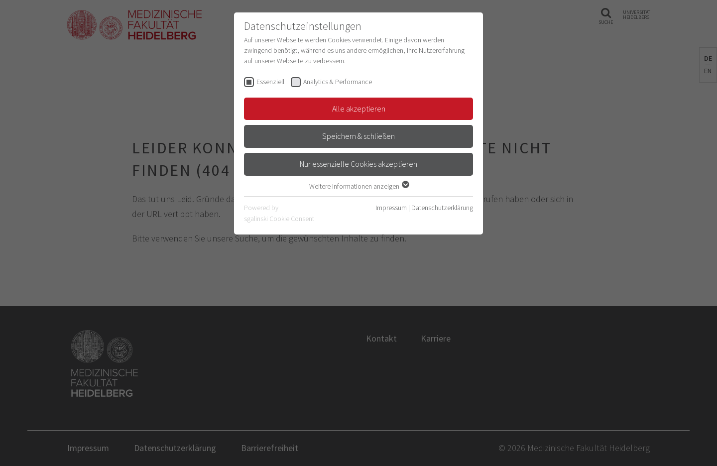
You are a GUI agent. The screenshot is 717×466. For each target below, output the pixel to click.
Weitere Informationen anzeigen (358, 186)
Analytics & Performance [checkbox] (337, 81)
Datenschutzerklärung (442, 207)
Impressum (391, 207)
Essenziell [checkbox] (270, 81)
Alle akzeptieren (358, 109)
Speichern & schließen (358, 136)
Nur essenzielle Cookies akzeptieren (358, 164)
